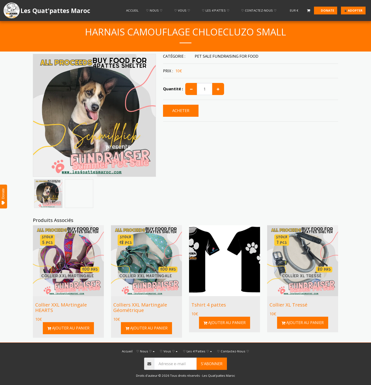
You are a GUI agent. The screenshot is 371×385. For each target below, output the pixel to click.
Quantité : (173, 89)
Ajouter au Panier (68, 328)
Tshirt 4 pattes (208, 304)
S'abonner (211, 363)
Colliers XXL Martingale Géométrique (140, 307)
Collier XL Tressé (288, 304)
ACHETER (180, 110)
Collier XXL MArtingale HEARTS (61, 307)
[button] (156, 11)
